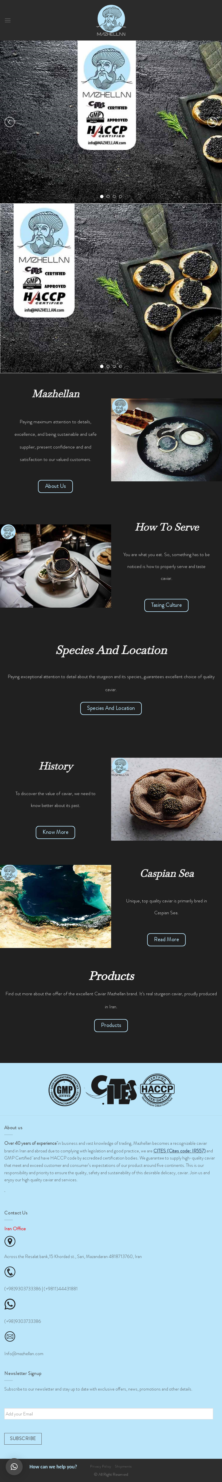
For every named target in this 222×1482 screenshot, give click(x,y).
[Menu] (7, 20)
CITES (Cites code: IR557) (179, 1150)
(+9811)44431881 (61, 1288)
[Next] (212, 122)
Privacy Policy (100, 1466)
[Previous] (10, 122)
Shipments (123, 1466)
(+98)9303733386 (22, 1288)
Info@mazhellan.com (23, 1353)
